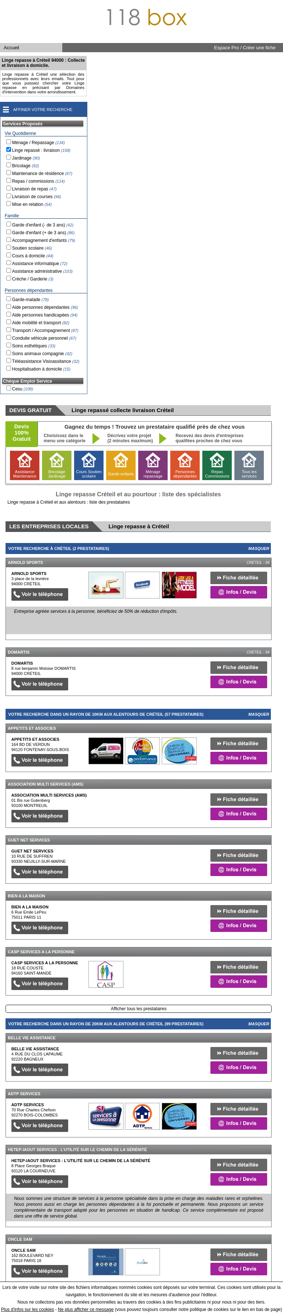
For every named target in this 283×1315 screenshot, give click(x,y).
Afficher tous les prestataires (139, 1008)
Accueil (11, 47)
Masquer (258, 548)
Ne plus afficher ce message (85, 1309)
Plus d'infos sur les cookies (27, 1309)
